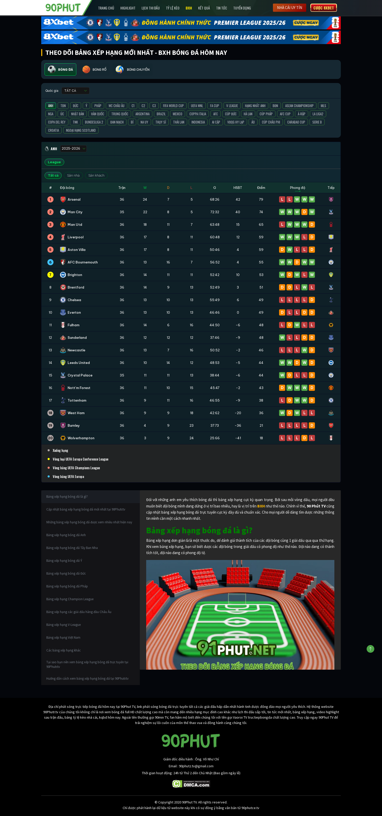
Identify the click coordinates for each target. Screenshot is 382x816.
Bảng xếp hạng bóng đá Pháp (67, 586)
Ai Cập (216, 122)
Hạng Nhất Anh (255, 105)
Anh (50, 105)
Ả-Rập (301, 113)
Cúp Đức (231, 113)
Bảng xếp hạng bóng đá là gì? (67, 496)
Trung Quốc (119, 113)
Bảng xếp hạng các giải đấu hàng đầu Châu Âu (78, 612)
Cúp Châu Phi (271, 122)
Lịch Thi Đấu (151, 8)
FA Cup (214, 105)
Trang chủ (106, 8)
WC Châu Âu (116, 105)
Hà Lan (248, 113)
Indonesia (198, 122)
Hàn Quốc (97, 113)
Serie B (317, 122)
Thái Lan (178, 122)
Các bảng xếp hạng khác (63, 650)
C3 (154, 105)
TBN (63, 105)
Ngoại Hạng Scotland (81, 130)
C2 (143, 105)
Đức (75, 105)
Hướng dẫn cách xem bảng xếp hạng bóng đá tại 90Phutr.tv (87, 678)
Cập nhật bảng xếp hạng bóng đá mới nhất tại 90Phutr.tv (85, 509)
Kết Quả (204, 8)
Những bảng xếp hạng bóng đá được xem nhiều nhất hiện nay (89, 522)
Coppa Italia (197, 113)
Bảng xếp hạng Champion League (69, 599)
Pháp (97, 105)
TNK (75, 122)
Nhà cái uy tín (289, 7)
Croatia (53, 130)
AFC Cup (285, 113)
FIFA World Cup (173, 105)
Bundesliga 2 (94, 122)
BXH (189, 8)
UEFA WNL (197, 105)
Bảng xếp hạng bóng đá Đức (66, 573)
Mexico (177, 113)
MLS (323, 105)
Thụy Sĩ (160, 122)
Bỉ (132, 122)
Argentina (142, 113)
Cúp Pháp (266, 113)
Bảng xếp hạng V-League (63, 625)
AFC (215, 113)
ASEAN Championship (299, 105)
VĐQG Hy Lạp (235, 122)
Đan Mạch (117, 122)
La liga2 (318, 113)
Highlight (127, 8)
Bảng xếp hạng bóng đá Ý (64, 560)
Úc (62, 113)
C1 (133, 105)
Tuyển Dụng (242, 8)
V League (232, 105)
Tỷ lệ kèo (172, 8)
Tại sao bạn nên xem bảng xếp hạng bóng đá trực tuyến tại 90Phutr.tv (87, 664)
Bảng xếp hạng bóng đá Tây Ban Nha (72, 548)
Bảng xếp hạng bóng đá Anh (66, 535)
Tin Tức (221, 8)
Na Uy (144, 122)
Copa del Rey (57, 122)
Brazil (161, 113)
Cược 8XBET (323, 8)
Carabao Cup (296, 122)
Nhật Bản (77, 113)
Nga (50, 113)
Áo (253, 122)
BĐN (275, 105)
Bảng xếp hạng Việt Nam (63, 637)
